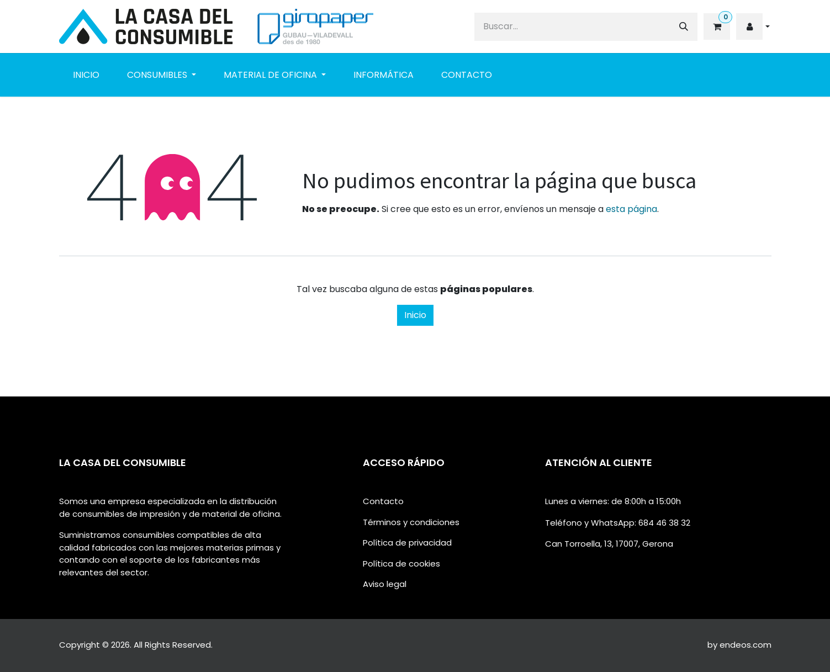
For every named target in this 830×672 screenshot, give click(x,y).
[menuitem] (86, 75)
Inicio (415, 315)
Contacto (383, 501)
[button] (752, 26)
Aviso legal (384, 584)
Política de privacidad (407, 542)
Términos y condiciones (411, 522)
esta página (631, 209)
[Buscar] (683, 27)
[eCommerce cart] (716, 26)
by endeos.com (739, 644)
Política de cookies (401, 563)
